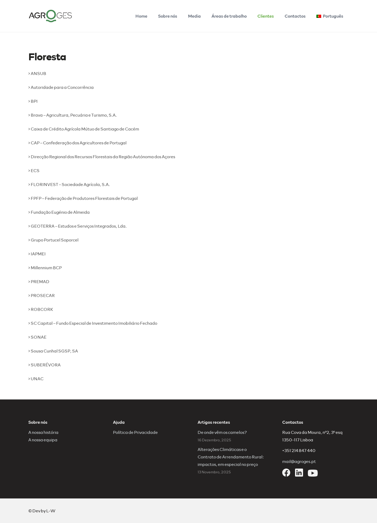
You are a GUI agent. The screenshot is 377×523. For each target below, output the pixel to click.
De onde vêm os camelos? (222, 432)
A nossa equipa (42, 440)
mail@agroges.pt (299, 461)
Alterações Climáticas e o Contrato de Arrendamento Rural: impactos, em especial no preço (231, 456)
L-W (50, 511)
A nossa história (43, 432)
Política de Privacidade (135, 432)
